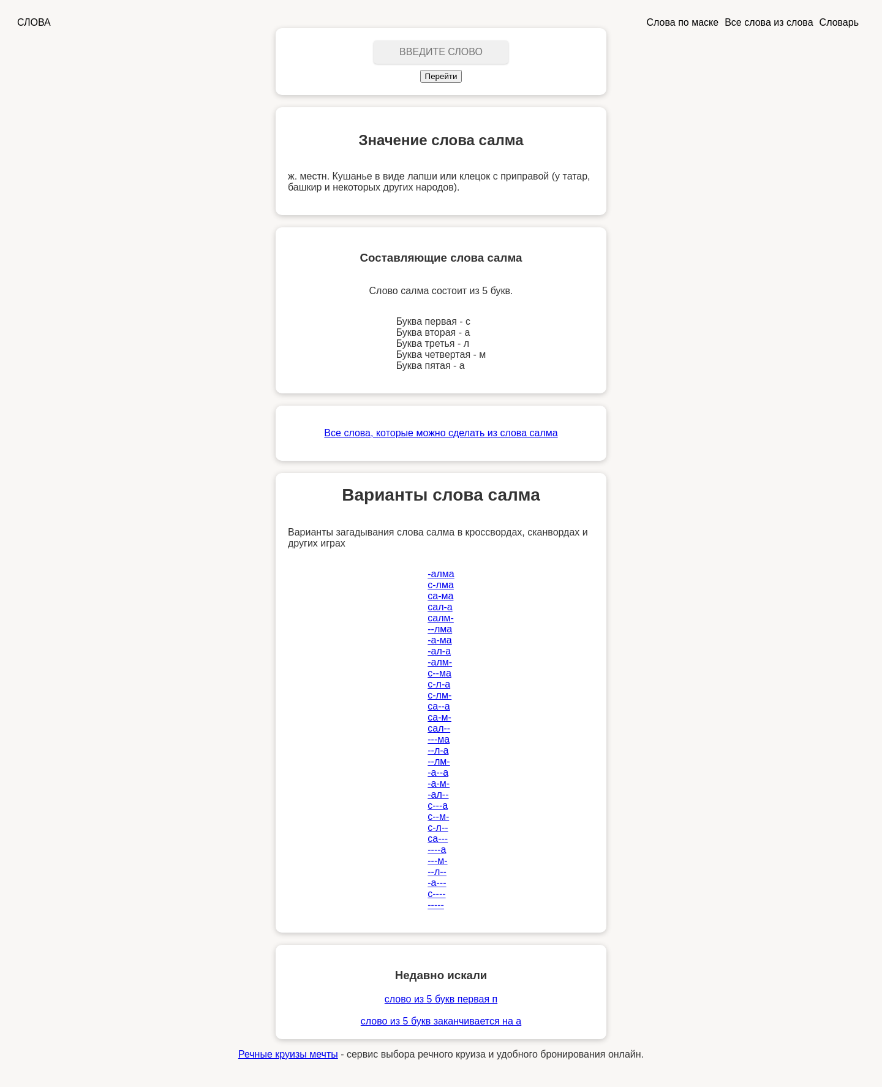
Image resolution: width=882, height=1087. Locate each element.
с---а (438, 805)
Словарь (839, 22)
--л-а (438, 750)
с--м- (438, 816)
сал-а (440, 607)
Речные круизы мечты (288, 1054)
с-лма (441, 585)
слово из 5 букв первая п (441, 999)
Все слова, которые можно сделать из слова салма (440, 433)
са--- (438, 838)
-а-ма (439, 640)
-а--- (437, 882)
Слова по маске (683, 22)
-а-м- (439, 783)
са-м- (439, 717)
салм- (441, 618)
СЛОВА (34, 22)
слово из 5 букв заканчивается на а (441, 1021)
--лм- (439, 761)
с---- (436, 893)
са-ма (440, 596)
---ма (439, 739)
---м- (437, 860)
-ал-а (439, 651)
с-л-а (439, 684)
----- (436, 905)
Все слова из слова (769, 22)
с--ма (439, 673)
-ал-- (438, 794)
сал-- (439, 728)
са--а (439, 706)
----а (437, 849)
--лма (440, 629)
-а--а (438, 772)
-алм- (440, 662)
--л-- (437, 871)
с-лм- (439, 695)
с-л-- (438, 827)
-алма (441, 574)
